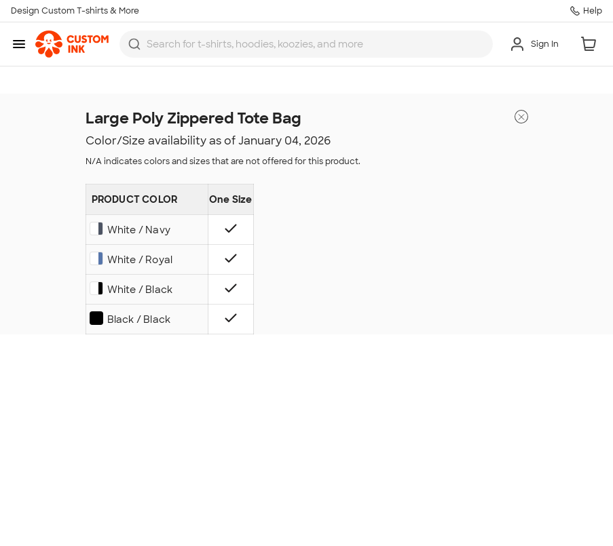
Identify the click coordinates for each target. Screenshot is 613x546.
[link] (72, 44)
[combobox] (306, 44)
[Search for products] (316, 44)
